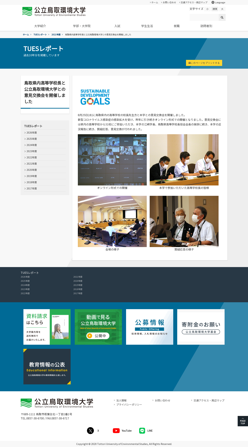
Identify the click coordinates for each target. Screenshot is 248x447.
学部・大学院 (82, 26)
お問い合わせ (169, 2)
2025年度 (32, 138)
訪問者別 (206, 26)
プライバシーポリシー (129, 404)
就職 (177, 26)
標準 (215, 9)
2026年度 (32, 132)
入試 (117, 26)
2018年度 (32, 182)
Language (218, 2)
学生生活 (147, 26)
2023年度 (32, 151)
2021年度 (55, 34)
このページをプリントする (204, 63)
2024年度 (32, 145)
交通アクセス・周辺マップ (194, 2)
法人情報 (121, 400)
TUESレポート (40, 34)
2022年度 (32, 157)
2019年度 (32, 176)
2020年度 (32, 169)
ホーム (154, 2)
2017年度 (32, 188)
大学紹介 (40, 26)
